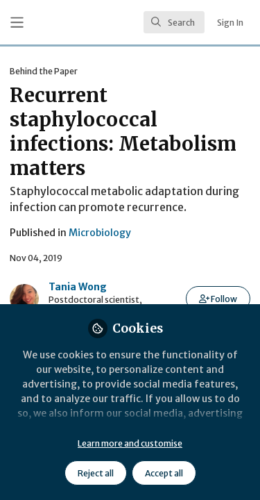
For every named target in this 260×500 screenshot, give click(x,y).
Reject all (96, 473)
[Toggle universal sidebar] (17, 23)
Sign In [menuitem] (230, 22)
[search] (174, 22)
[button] (218, 298)
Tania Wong (78, 287)
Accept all (164, 473)
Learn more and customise (130, 443)
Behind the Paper (44, 71)
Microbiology (100, 232)
